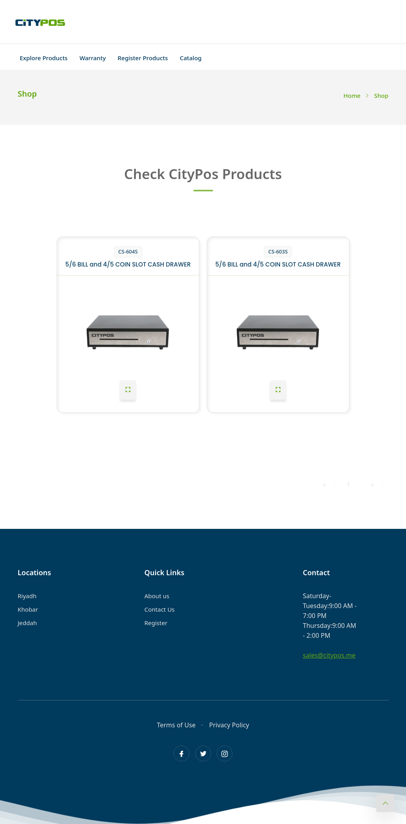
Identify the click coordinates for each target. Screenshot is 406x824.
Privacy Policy (229, 725)
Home (351, 95)
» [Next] (372, 484)
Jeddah (27, 623)
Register (155, 623)
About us (156, 596)
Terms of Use (176, 725)
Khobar (28, 609)
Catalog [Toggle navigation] (191, 58)
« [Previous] (324, 484)
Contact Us (159, 609)
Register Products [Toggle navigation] (143, 58)
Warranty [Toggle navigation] (93, 58)
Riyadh (27, 596)
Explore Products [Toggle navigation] (44, 58)
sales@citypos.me (329, 655)
